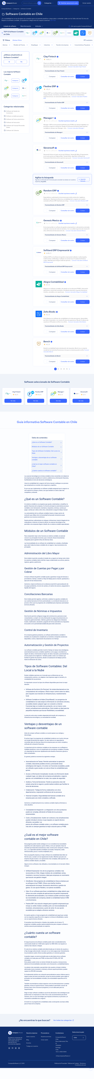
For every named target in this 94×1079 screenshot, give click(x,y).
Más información (25, 26)
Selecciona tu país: (78, 1032)
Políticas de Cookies (73, 1063)
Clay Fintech (49, 56)
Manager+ (48, 118)
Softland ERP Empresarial (56, 250)
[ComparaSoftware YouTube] (12, 1048)
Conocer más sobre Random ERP (79, 201)
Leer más (53, 20)
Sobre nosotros (30, 1036)
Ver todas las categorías (63, 1020)
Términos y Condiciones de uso (80, 1064)
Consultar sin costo (67, 76)
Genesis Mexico (51, 220)
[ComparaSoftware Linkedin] (9, 1048)
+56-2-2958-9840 (61, 1052)
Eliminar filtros (17, 40)
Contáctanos (60, 1033)
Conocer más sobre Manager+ (76, 128)
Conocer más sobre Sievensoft (81, 158)
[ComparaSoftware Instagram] (19, 1048)
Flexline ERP (49, 86)
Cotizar (82, 76)
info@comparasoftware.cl (62, 1056)
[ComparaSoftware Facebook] (16, 1048)
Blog (27, 1040)
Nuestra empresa (31, 1033)
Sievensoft (48, 147)
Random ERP (50, 190)
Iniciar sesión (87, 3)
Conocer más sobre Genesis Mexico (76, 230)
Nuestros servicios (46, 1036)
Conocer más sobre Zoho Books (77, 322)
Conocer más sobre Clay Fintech (77, 67)
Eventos (28, 1043)
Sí (9, 62)
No (21, 62)
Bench (46, 341)
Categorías (49, 3)
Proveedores (45, 1033)
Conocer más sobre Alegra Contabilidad (76, 292)
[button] (66, 71)
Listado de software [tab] (10, 26)
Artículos (38, 26)
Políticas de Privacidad (61, 1063)
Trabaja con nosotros (32, 1046)
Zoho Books (49, 311)
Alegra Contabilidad (53, 281)
